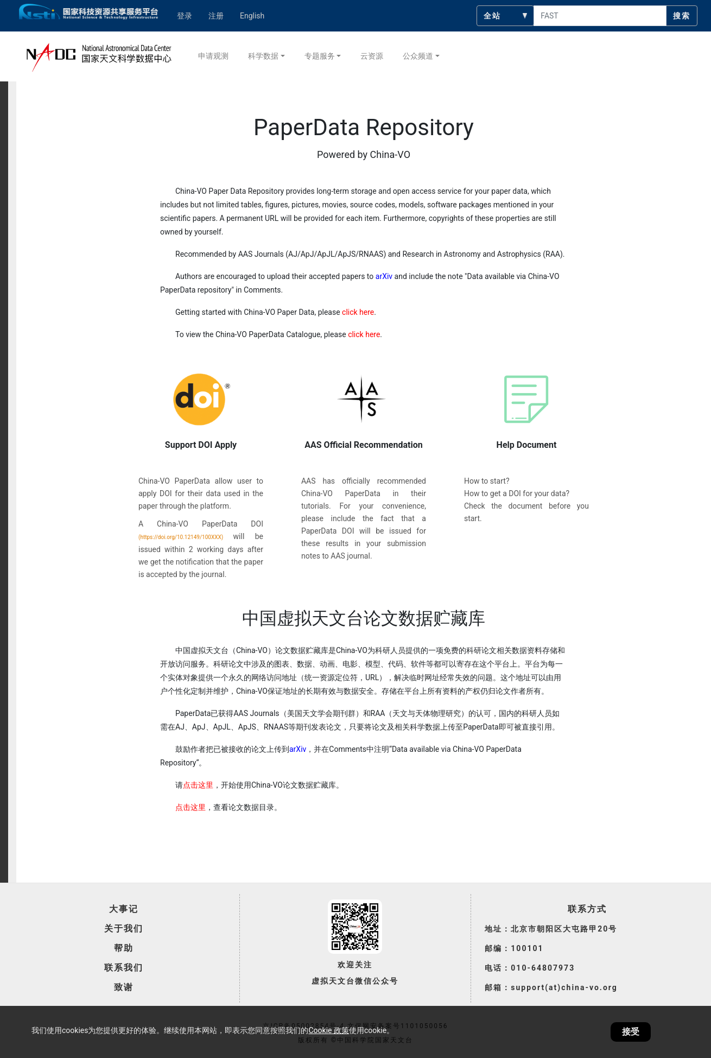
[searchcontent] (600, 15)
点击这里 (198, 785)
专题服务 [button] (319, 56)
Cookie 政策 (328, 1030)
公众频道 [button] (418, 56)
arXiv (384, 276)
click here (358, 312)
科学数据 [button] (263, 56)
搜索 (681, 15)
